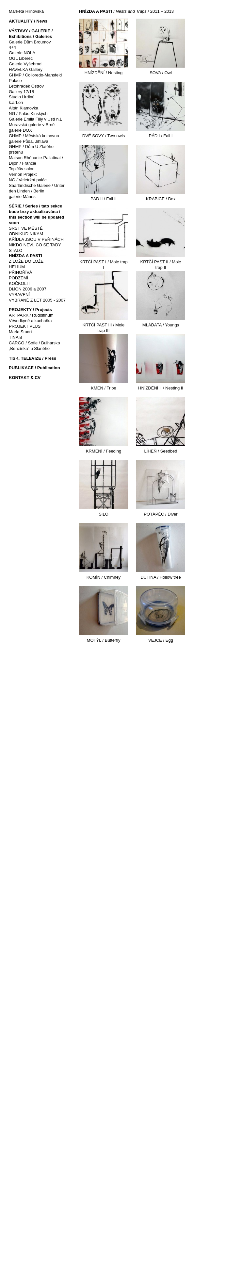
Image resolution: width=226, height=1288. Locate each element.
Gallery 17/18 (21, 91)
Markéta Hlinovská (26, 11)
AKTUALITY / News (28, 21)
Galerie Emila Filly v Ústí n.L (35, 119)
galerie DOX (20, 130)
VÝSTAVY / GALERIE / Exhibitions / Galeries (31, 33)
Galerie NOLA (22, 52)
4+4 (12, 47)
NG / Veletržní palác (28, 179)
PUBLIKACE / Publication (34, 367)
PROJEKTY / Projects (30, 309)
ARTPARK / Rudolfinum (31, 315)
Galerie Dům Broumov (30, 42)
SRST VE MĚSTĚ (26, 228)
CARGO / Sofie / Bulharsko (34, 342)
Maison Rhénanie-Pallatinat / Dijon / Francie (36, 160)
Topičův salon (22, 168)
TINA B (15, 337)
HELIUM (17, 266)
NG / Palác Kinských (28, 113)
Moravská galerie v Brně (32, 124)
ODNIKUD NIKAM (26, 233)
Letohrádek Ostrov (26, 86)
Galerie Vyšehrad (25, 63)
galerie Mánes (22, 196)
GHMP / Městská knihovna (34, 135)
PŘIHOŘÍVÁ (20, 272)
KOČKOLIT (19, 283)
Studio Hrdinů (22, 96)
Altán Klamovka (23, 108)
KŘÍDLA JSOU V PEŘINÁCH (36, 239)
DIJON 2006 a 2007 (27, 289)
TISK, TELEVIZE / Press (32, 358)
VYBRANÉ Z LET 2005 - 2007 (37, 300)
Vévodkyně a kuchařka (30, 320)
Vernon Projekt (23, 174)
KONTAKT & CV (24, 377)
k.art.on (16, 102)
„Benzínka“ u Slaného (29, 348)
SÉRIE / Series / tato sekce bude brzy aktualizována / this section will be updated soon (36, 214)
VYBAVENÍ (19, 294)
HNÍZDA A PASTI (25, 255)
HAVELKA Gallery (25, 69)
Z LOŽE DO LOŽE (26, 261)
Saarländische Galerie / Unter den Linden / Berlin (37, 188)
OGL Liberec (21, 58)
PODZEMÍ (18, 277)
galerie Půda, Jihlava (28, 141)
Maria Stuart (20, 331)
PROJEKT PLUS (24, 326)
